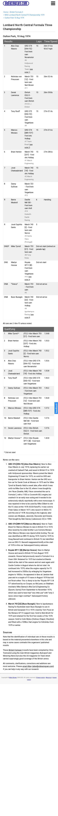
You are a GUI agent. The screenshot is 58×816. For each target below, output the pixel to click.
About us (48, 677)
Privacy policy (40, 677)
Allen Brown (13, 677)
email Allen (27, 666)
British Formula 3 (16, 650)
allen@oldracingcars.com (43, 666)
